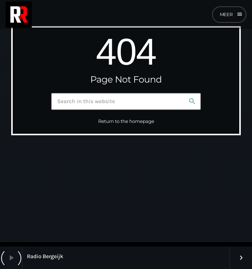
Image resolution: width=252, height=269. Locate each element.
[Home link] (19, 14)
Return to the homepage (126, 121)
